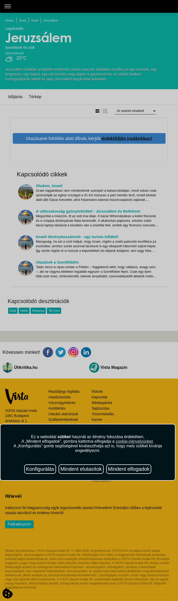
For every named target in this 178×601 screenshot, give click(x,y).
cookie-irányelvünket (134, 441)
